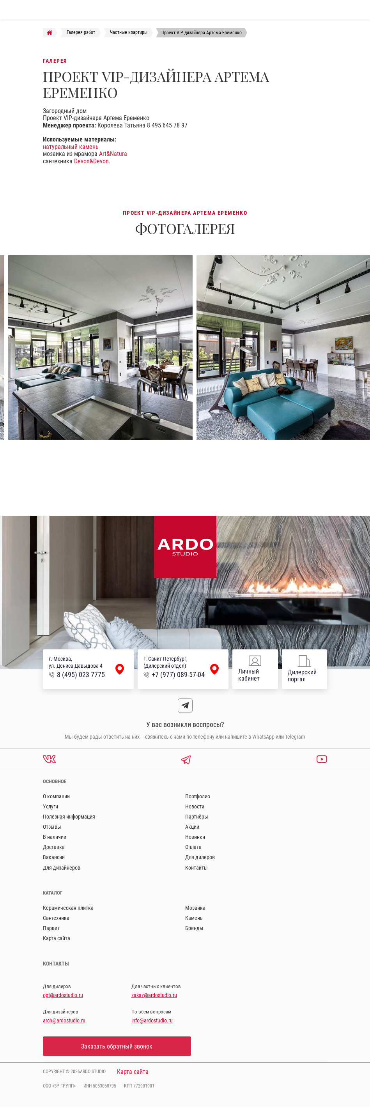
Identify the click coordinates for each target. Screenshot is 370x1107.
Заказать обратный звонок (116, 1046)
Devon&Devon (91, 161)
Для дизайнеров (61, 868)
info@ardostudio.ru (152, 1020)
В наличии (54, 837)
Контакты (196, 868)
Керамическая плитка (68, 908)
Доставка (54, 847)
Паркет (51, 928)
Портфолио (197, 796)
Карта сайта (56, 938)
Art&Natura (113, 153)
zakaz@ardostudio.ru (154, 995)
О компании (56, 796)
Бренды (194, 928)
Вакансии (54, 857)
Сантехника (56, 918)
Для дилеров (200, 857)
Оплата (193, 847)
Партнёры (196, 816)
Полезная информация (69, 816)
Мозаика (195, 908)
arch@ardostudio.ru (64, 1020)
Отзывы (52, 827)
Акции (192, 827)
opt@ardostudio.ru (63, 995)
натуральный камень (71, 146)
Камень (194, 918)
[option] (100, 347)
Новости (194, 806)
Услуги (50, 806)
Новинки (195, 837)
